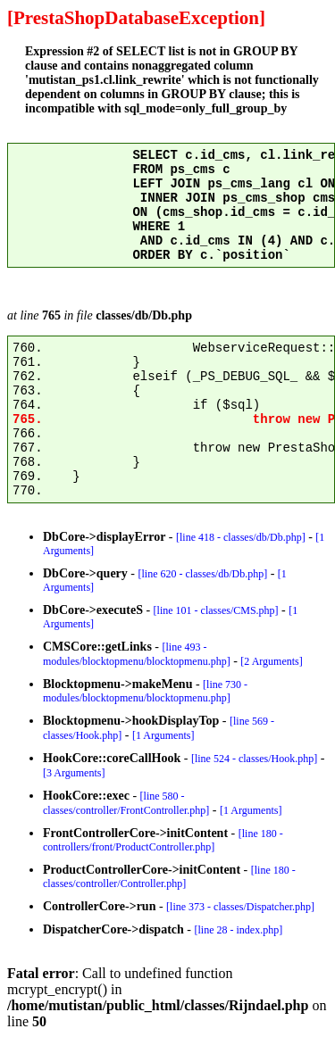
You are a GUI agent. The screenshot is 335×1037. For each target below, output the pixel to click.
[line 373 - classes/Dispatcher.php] (240, 906)
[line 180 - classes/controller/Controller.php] (169, 877)
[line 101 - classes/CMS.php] (216, 610)
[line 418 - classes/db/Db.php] (241, 537)
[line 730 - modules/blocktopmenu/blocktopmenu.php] (145, 691)
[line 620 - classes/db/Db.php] (203, 574)
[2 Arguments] (271, 661)
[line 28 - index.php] (239, 930)
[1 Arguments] (163, 735)
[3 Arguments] (74, 773)
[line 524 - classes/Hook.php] (254, 758)
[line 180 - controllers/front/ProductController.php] (163, 840)
